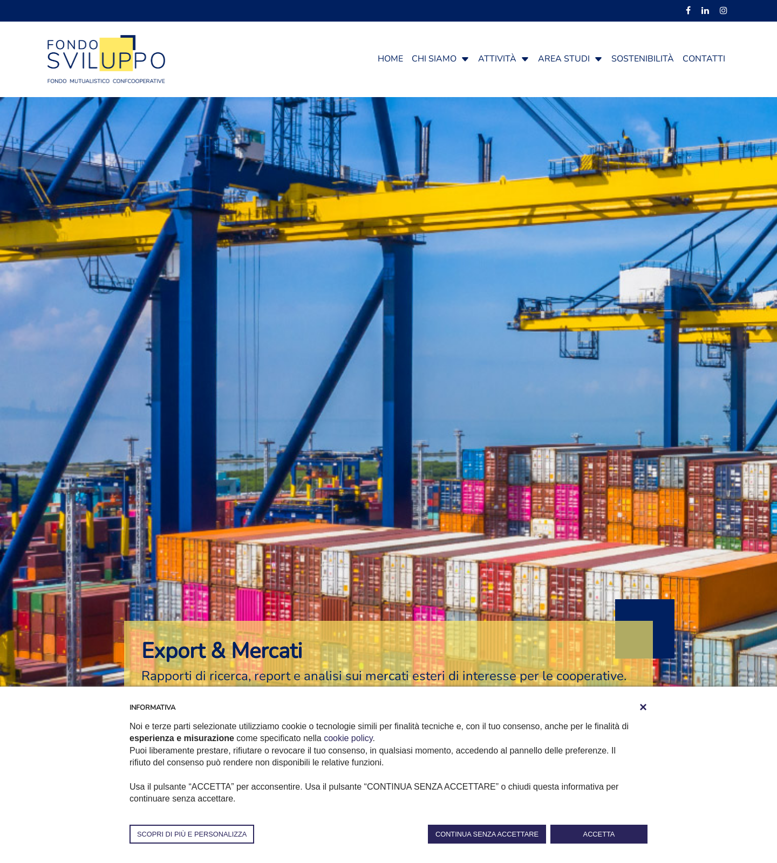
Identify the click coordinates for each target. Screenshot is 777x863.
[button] (465, 59)
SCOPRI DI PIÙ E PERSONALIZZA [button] (192, 834)
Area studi (564, 59)
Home (390, 59)
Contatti (704, 59)
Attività (497, 59)
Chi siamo (434, 59)
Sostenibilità (642, 59)
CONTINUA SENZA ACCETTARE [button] (487, 834)
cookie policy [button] (348, 738)
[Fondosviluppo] (106, 58)
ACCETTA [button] (599, 834)
